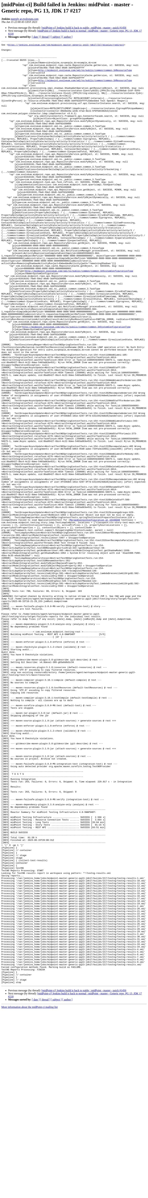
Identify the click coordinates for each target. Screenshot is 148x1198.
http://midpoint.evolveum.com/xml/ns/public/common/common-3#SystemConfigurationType (79, 316)
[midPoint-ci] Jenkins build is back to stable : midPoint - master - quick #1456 (83, 27)
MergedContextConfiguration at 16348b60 (95, 615)
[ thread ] (45, 36)
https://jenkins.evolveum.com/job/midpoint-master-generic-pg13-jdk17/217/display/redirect (66, 45)
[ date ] (36, 36)
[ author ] (67, 36)
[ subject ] (56, 36)
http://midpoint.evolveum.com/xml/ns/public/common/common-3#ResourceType (85, 75)
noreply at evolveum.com (24, 18)
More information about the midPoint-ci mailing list (29, 1195)
